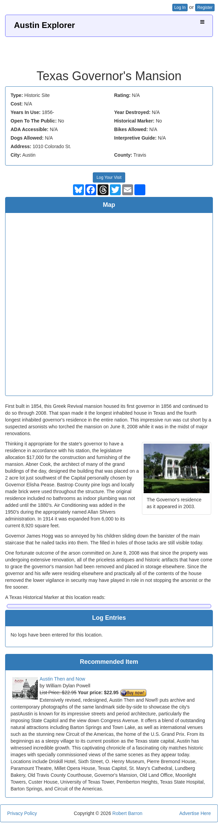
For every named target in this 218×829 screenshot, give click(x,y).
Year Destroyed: (132, 112)
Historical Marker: (134, 121)
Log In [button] (180, 7)
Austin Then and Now (62, 679)
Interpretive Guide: (135, 138)
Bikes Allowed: (131, 129)
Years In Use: (26, 112)
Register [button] (205, 7)
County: (123, 155)
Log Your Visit (109, 177)
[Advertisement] (109, 50)
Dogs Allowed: (27, 138)
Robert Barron (127, 813)
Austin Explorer (44, 25)
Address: (21, 146)
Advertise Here (195, 813)
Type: (17, 95)
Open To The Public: (34, 121)
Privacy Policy (22, 813)
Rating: (122, 95)
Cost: (17, 103)
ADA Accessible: (29, 129)
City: (16, 155)
